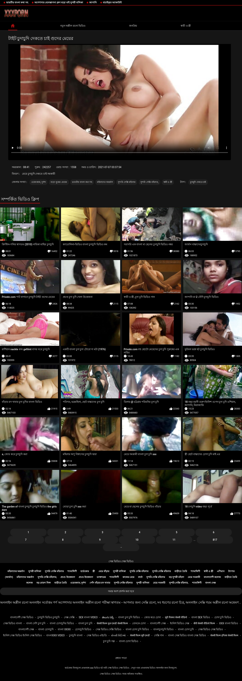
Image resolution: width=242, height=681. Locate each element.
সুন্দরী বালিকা (34, 571)
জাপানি (93, 2)
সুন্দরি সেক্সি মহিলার (126, 182)
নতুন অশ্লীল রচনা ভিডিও (72, 25)
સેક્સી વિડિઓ (118, 635)
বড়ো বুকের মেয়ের (59, 182)
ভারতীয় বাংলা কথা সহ (17, 2)
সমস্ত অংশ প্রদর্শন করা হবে (121, 591)
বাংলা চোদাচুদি (45, 629)
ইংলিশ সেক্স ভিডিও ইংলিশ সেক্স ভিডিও (22, 635)
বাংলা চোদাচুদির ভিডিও (62, 623)
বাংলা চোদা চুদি (186, 629)
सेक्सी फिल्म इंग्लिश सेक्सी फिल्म (224, 635)
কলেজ (29, 582)
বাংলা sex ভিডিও (200, 617)
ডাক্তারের (101, 577)
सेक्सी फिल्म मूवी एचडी (140, 635)
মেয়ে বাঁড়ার (104, 571)
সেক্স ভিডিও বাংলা (12, 623)
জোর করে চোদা (152, 617)
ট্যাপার (231, 571)
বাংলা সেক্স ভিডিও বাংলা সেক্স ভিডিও (187, 635)
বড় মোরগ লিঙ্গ (43, 582)
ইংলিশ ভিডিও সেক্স (179, 623)
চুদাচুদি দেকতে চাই (198, 182)
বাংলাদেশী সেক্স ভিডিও (21, 617)
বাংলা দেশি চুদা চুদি (35, 623)
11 (174, 539)
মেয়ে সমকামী (194, 577)
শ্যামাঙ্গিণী (72, 571)
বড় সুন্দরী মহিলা (176, 577)
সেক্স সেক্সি (69, 617)
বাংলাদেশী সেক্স (158, 623)
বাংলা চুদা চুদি (85, 623)
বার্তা (140, 577)
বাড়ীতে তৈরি (180, 571)
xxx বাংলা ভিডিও (228, 623)
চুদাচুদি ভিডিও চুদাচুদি (49, 617)
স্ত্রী (94, 571)
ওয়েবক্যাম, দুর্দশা (38, 182)
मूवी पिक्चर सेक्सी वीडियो (176, 617)
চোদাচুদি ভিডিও (83, 629)
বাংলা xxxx (64, 629)
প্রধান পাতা (121, 658)
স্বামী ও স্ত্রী (186, 25)
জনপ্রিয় (133, 25)
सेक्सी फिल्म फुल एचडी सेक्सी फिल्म (112, 623)
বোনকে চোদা (139, 623)
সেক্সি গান (159, 635)
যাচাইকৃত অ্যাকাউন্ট (112, 2)
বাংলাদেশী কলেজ (212, 577)
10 (136, 539)
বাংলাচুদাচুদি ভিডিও (163, 629)
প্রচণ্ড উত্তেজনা (67, 577)
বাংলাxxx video (55, 635)
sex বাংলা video (88, 617)
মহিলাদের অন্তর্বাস (105, 182)
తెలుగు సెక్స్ (108, 617)
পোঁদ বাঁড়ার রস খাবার (100, 582)
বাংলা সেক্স (210, 582)
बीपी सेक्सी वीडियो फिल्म (204, 623)
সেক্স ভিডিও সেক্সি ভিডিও (108, 629)
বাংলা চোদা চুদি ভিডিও (137, 629)
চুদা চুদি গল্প (109, 641)
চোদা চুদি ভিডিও (222, 617)
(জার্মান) (9, 577)
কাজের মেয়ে (128, 577)
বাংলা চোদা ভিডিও (128, 641)
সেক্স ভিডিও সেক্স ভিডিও (121, 561)
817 (215, 539)
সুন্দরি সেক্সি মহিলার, (149, 182)
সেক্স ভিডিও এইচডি (97, 635)
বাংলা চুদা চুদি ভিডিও (129, 617)
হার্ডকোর (84, 571)
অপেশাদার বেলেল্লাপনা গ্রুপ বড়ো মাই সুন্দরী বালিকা (58, 2)
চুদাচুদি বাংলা (75, 635)
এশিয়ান (221, 571)
